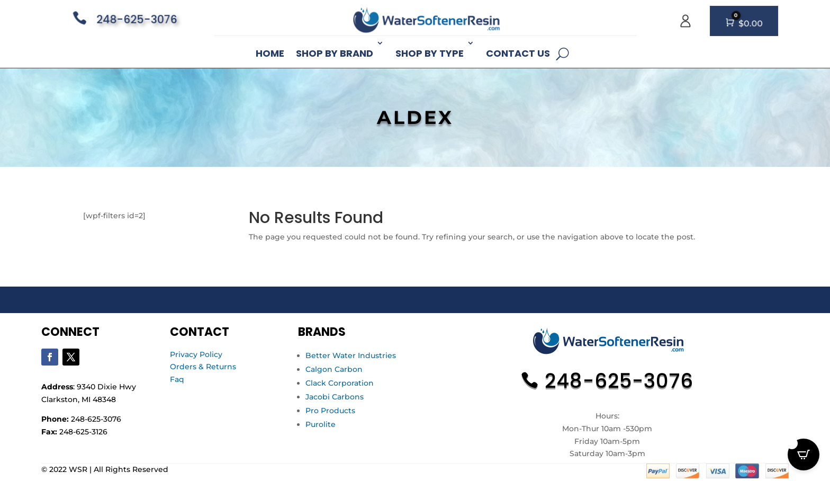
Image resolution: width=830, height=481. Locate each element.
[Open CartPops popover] (803, 454)
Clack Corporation (339, 383)
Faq (177, 379)
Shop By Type (429, 53)
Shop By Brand (334, 53)
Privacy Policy (196, 354)
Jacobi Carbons (334, 397)
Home (270, 53)
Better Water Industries (350, 355)
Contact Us (518, 53)
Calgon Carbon (334, 369)
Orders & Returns (203, 366)
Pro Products (330, 410)
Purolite (320, 424)
